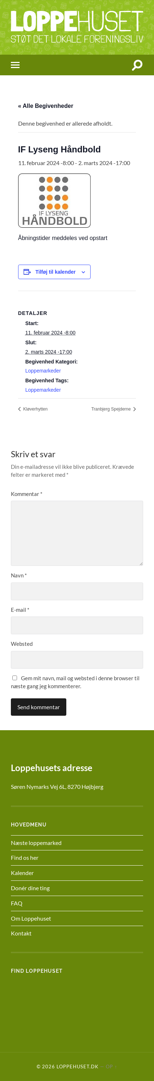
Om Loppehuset (31, 918)
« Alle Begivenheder (45, 106)
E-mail (20, 609)
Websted (22, 643)
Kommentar (26, 494)
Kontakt (21, 933)
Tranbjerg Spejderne (111, 409)
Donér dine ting (30, 887)
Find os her (24, 857)
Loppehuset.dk (78, 1066)
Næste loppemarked (36, 842)
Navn (19, 575)
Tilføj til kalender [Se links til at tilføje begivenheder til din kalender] (56, 272)
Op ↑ (111, 1066)
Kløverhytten (35, 409)
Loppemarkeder (43, 371)
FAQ (16, 903)
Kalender (22, 872)
